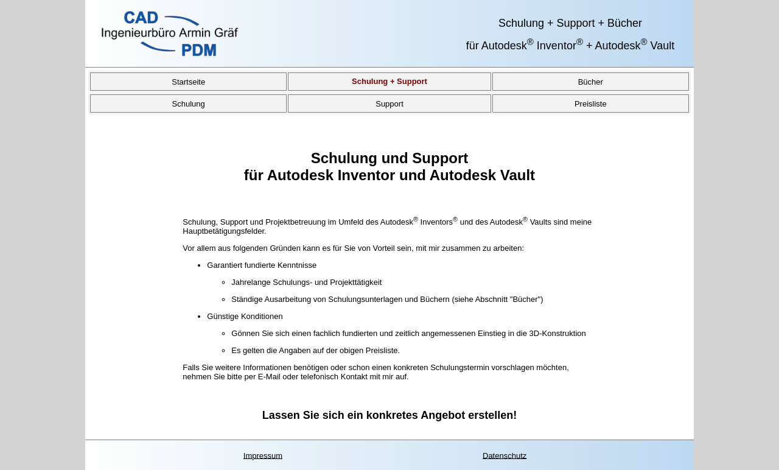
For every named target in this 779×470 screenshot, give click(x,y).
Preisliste (591, 103)
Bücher (590, 81)
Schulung (188, 103)
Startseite (188, 81)
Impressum (262, 455)
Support (389, 103)
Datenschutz (504, 455)
